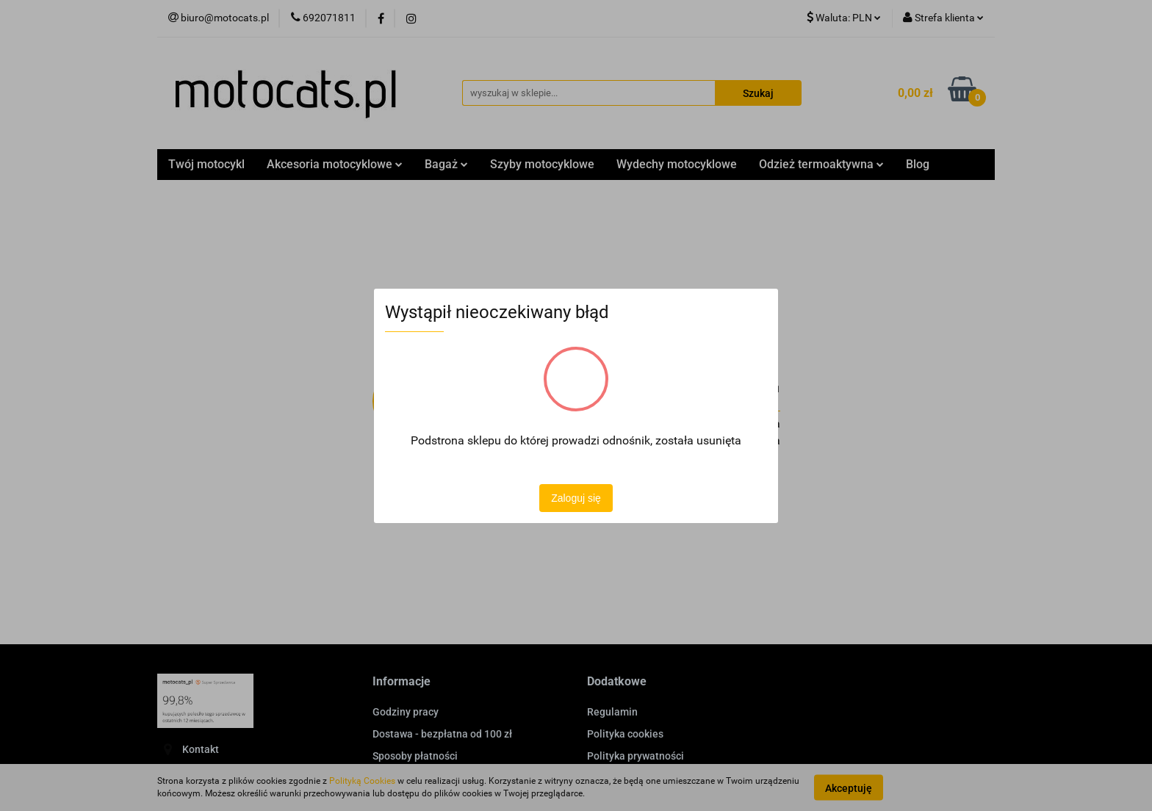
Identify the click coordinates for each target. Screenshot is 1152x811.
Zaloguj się (576, 498)
